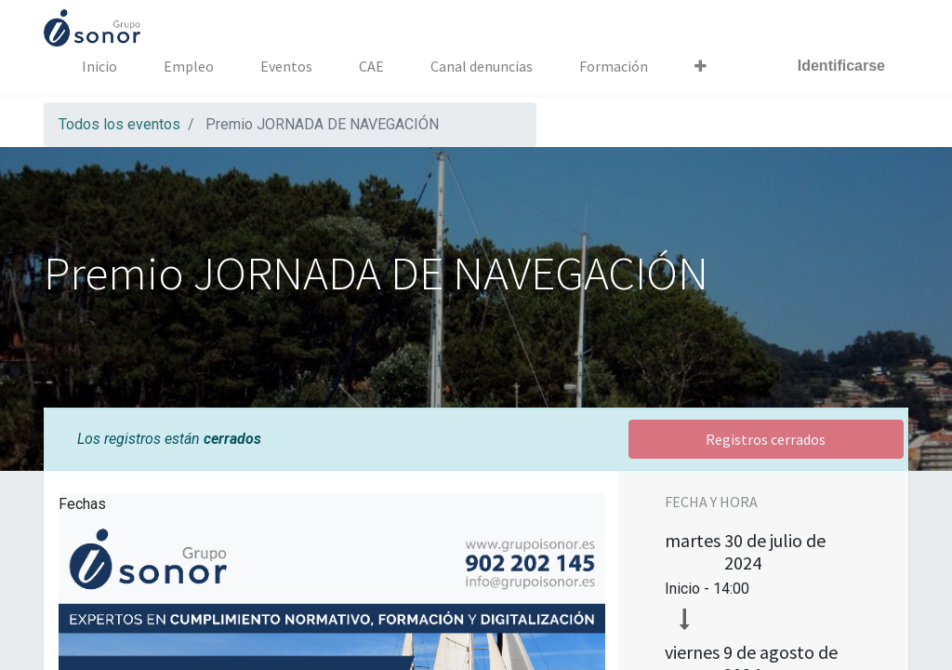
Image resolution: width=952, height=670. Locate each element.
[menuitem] (99, 66)
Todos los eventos (119, 124)
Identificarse (841, 66)
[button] (700, 66)
